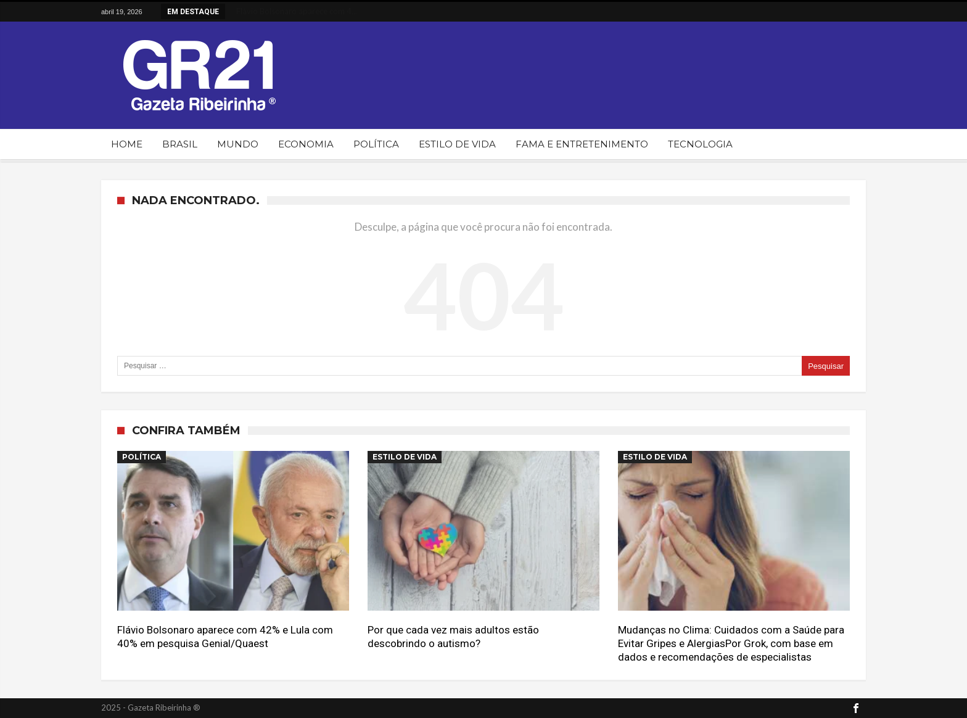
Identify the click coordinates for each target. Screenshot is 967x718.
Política (141, 456)
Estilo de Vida (404, 456)
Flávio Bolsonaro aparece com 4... (292, 11)
